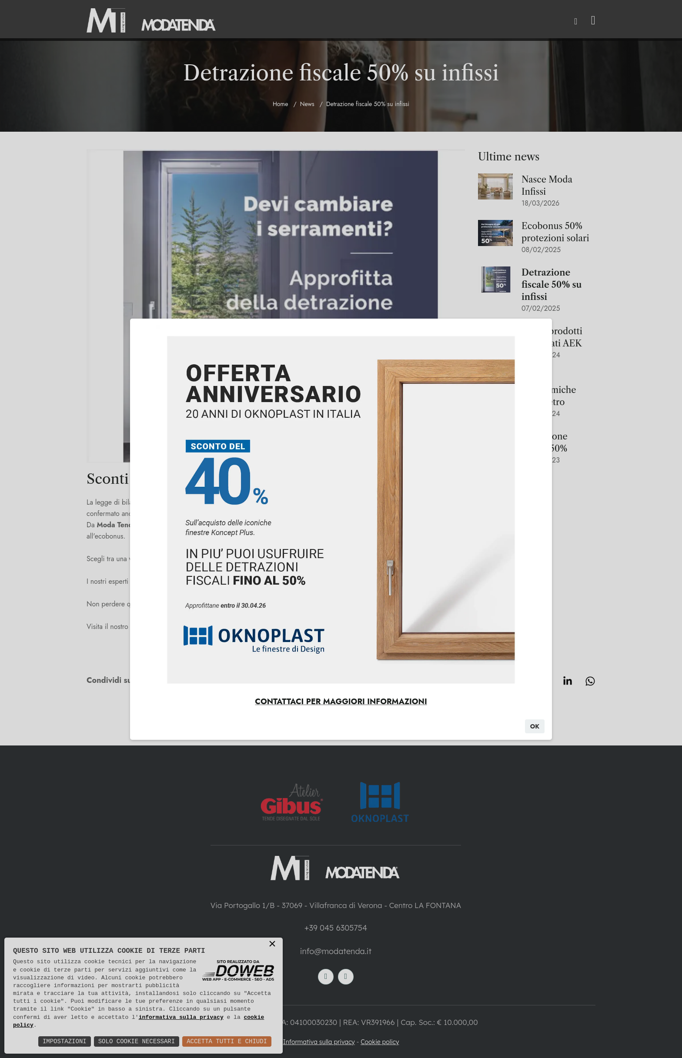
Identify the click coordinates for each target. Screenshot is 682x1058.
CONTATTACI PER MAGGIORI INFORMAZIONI (341, 701)
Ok (534, 726)
